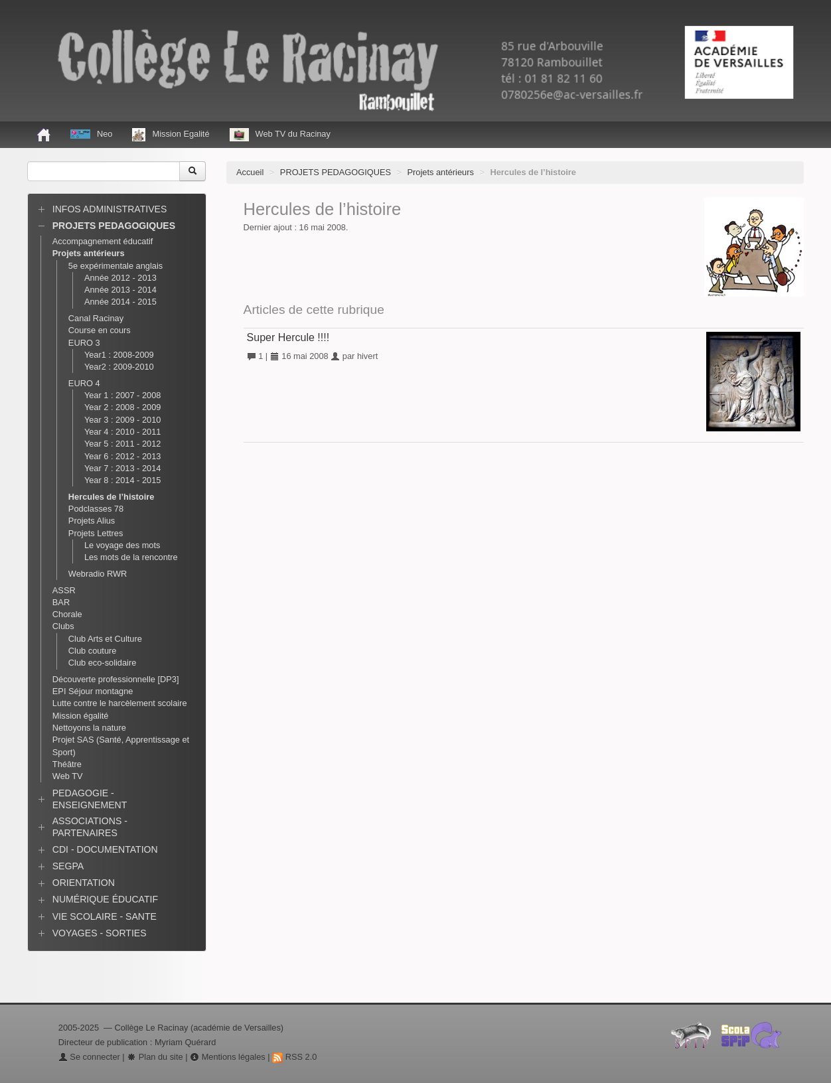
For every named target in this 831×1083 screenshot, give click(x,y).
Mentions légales (227, 1057)
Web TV (67, 776)
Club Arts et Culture (105, 639)
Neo (91, 134)
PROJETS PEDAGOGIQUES (335, 172)
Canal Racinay (95, 318)
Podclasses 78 (95, 509)
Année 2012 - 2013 (120, 278)
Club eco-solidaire (102, 663)
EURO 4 (84, 383)
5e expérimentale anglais (115, 266)
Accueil (250, 172)
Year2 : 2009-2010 (119, 367)
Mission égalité (80, 716)
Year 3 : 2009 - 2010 (122, 420)
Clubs (63, 626)
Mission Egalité (170, 134)
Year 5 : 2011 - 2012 (122, 444)
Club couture (92, 651)
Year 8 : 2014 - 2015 (122, 480)
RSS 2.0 (294, 1057)
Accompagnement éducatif (102, 241)
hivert (367, 356)
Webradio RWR (97, 574)
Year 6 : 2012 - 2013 (122, 456)
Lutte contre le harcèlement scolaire (119, 703)
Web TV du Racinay (280, 134)
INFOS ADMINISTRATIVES (109, 209)
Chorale (67, 614)
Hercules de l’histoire (111, 497)
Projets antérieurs (441, 172)
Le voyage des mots (122, 545)
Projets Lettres (95, 533)
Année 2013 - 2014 (120, 290)
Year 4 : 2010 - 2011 (122, 432)
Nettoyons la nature (89, 728)
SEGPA (68, 866)
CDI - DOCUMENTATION (105, 849)
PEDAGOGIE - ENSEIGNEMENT (89, 799)
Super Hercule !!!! (288, 337)
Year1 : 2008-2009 (119, 355)
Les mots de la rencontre (131, 557)
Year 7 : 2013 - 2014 (122, 468)
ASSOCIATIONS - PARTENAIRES (89, 827)
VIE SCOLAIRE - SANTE (104, 916)
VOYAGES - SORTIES (99, 933)
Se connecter (89, 1057)
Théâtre (67, 764)
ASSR (64, 590)
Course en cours (99, 330)
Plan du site (155, 1057)
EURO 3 (84, 343)
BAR (61, 602)
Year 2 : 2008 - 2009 (122, 407)
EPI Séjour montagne (92, 691)
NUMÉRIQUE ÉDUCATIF (105, 899)
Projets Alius (91, 521)
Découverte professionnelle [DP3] (115, 679)
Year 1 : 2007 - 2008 (122, 395)
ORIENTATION (83, 882)
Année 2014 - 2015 (120, 302)
